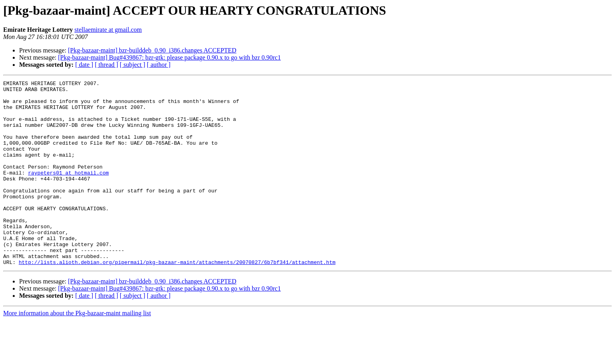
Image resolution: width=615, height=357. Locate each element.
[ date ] (84, 64)
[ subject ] (132, 64)
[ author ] (159, 64)
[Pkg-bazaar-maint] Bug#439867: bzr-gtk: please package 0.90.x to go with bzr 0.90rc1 (169, 57)
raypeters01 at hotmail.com (68, 191)
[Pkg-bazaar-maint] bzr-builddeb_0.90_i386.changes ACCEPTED (152, 50)
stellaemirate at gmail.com (108, 29)
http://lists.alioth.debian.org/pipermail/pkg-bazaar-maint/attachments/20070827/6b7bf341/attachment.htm (177, 299)
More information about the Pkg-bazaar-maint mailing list (77, 350)
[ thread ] (106, 64)
